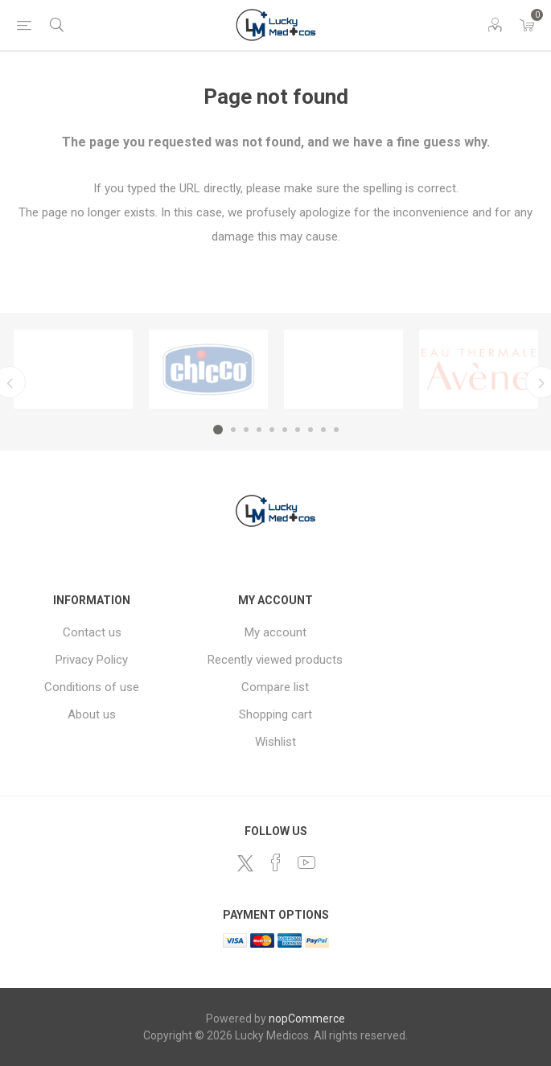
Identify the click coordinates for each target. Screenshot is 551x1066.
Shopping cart (275, 714)
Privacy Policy (92, 659)
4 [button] (259, 429)
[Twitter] (245, 863)
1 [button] (218, 429)
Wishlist (275, 742)
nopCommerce (307, 1018)
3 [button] (246, 429)
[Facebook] (276, 862)
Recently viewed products (275, 659)
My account (275, 632)
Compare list (275, 687)
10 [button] (336, 429)
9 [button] (323, 429)
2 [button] (233, 429)
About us (92, 714)
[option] (73, 369)
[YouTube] (306, 862)
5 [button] (271, 429)
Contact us (92, 632)
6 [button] (284, 429)
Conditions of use (91, 687)
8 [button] (310, 429)
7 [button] (297, 429)
